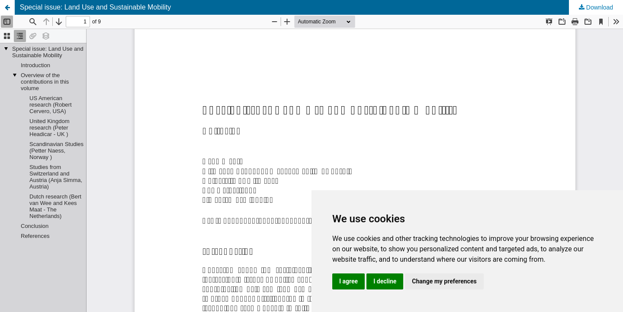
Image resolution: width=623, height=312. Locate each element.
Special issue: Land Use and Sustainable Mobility (95, 7)
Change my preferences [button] (444, 281)
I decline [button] (384, 281)
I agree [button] (348, 281)
